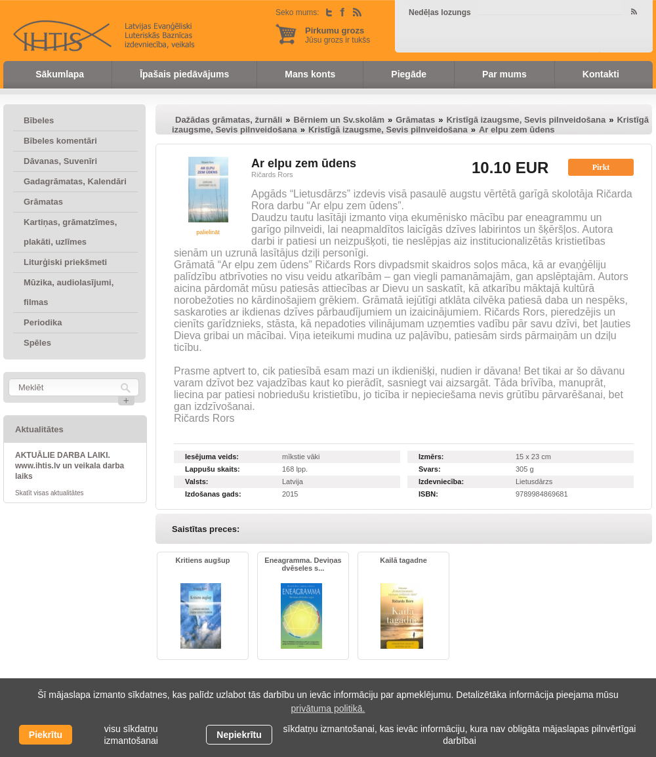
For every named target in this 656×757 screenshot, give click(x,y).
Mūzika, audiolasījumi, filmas (68, 292)
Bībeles (39, 120)
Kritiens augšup (202, 560)
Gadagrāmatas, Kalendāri (75, 181)
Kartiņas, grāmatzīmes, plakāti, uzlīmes (70, 232)
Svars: (430, 469)
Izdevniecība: (441, 481)
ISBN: (428, 494)
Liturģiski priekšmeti (65, 262)
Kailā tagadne (403, 560)
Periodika (43, 322)
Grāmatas (43, 202)
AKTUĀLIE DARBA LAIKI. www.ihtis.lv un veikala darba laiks (69, 466)
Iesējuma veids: (212, 456)
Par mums (504, 74)
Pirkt (601, 167)
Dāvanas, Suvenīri (60, 161)
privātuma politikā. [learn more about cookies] (328, 708)
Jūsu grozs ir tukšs (337, 35)
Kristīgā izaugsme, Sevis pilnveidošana (525, 120)
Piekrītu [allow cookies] (45, 734)
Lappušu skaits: (212, 469)
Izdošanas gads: (213, 494)
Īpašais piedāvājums (184, 74)
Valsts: (196, 481)
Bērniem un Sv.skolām (339, 120)
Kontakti (601, 74)
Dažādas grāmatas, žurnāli (228, 120)
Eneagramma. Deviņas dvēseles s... (302, 564)
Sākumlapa (59, 74)
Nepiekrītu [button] (238, 734)
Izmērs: (431, 456)
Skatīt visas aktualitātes (49, 493)
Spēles (37, 343)
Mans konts (310, 74)
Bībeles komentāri (60, 141)
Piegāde (408, 74)
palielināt (208, 232)
